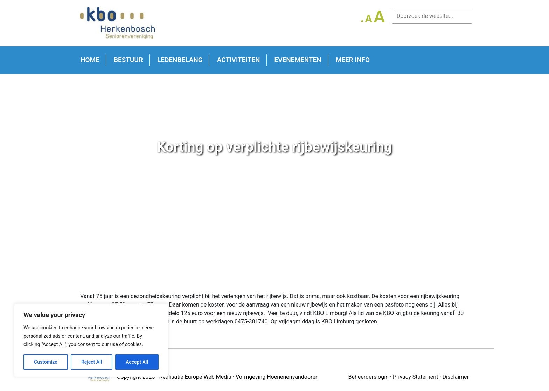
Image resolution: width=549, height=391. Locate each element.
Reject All (91, 362)
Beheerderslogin (368, 376)
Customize (45, 362)
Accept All (137, 362)
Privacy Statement (415, 376)
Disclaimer (456, 376)
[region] (91, 340)
